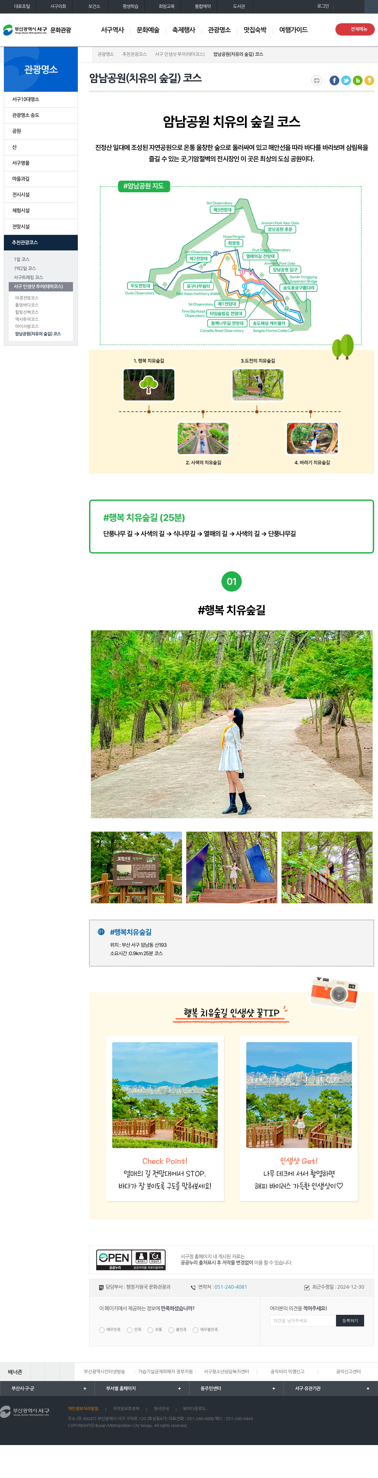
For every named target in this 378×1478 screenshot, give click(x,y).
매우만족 (113, 1329)
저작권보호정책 (126, 1409)
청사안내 (161, 1409)
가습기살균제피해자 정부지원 (165, 1371)
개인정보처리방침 (83, 1409)
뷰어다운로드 (194, 1409)
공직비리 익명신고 (287, 1371)
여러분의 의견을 (298, 1308)
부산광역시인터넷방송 (104, 1371)
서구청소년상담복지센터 (226, 1371)
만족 (137, 1329)
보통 (158, 1329)
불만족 (181, 1329)
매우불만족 (209, 1329)
